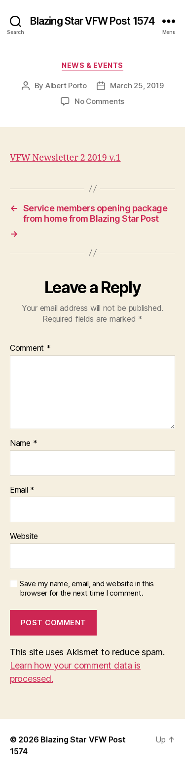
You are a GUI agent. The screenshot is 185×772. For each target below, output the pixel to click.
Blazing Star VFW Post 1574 (92, 21)
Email (22, 490)
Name (23, 443)
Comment (30, 348)
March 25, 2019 (136, 85)
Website (24, 536)
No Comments (99, 101)
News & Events (92, 65)
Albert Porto (66, 85)
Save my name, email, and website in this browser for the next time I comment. (87, 588)
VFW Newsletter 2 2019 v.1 (65, 158)
